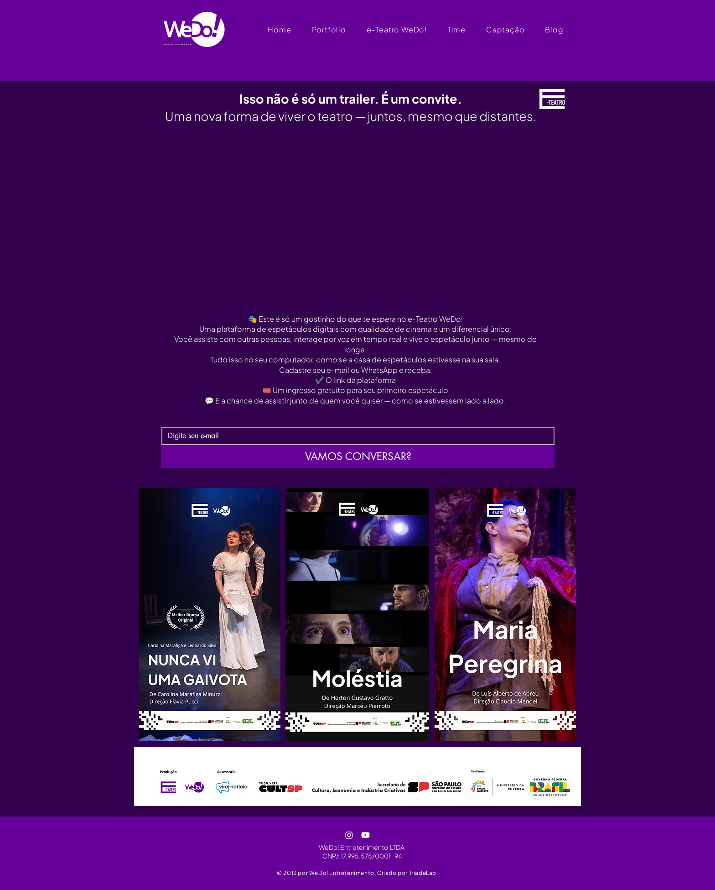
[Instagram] (349, 835)
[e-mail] (355, 436)
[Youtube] (365, 835)
